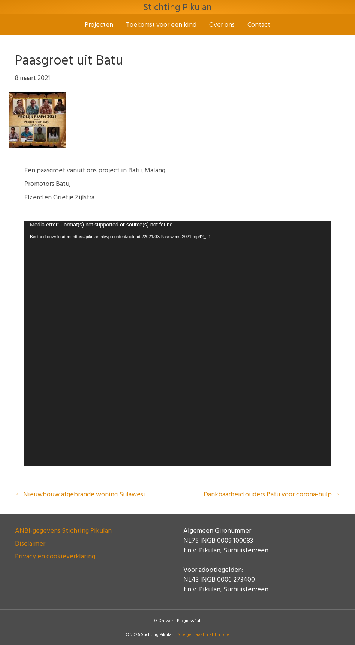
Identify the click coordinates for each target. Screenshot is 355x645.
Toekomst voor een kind (161, 24)
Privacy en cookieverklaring (55, 556)
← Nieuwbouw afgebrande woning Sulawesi (80, 494)
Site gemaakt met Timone (203, 634)
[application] (177, 343)
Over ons (222, 24)
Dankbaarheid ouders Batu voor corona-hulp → (272, 494)
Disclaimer (30, 543)
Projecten (99, 24)
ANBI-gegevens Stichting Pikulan (63, 530)
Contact (258, 24)
